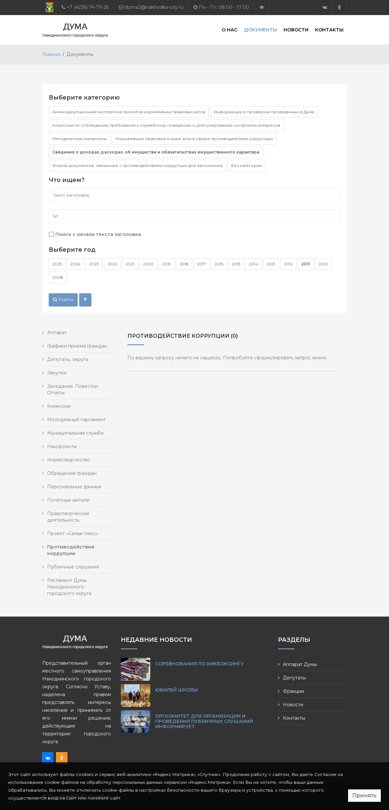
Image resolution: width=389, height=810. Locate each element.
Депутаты (294, 678)
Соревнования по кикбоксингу (199, 664)
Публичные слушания (73, 567)
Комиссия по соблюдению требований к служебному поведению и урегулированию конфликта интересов (166, 125)
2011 (305, 263)
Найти (63, 299)
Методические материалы (79, 138)
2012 (288, 263)
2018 (184, 263)
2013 (271, 263)
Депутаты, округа (67, 359)
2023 (94, 263)
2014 (253, 263)
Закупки (56, 373)
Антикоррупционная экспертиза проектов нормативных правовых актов (128, 111)
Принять (364, 795)
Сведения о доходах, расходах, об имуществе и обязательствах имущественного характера (155, 152)
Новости (296, 29)
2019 (166, 263)
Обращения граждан (72, 473)
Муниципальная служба (75, 433)
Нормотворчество (68, 460)
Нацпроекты (62, 446)
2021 (130, 263)
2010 (323, 263)
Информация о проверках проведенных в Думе (264, 111)
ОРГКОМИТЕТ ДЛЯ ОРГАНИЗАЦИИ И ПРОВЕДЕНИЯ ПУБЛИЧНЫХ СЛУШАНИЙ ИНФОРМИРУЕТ (204, 721)
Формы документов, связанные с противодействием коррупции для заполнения (137, 165)
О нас (229, 29)
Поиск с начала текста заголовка (98, 234)
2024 (75, 263)
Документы (260, 29)
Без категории (246, 165)
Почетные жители (68, 500)
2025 (57, 263)
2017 (201, 263)
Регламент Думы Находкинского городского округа (69, 586)
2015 (236, 263)
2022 (112, 263)
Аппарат (57, 332)
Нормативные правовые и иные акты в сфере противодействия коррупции (194, 138)
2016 (218, 263)
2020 (148, 263)
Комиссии (59, 406)
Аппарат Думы (300, 664)
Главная (51, 54)
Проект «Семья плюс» (72, 533)
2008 (57, 277)
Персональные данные (74, 487)
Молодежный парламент (76, 420)
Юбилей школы (176, 690)
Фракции (293, 691)
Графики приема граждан (77, 346)
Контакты (329, 29)
